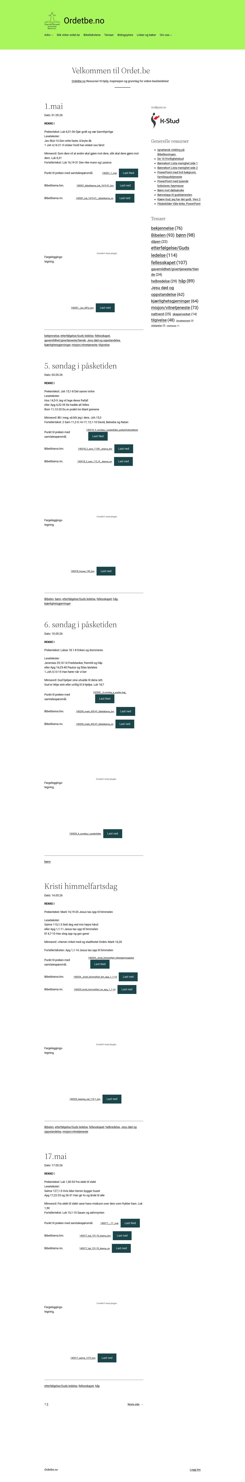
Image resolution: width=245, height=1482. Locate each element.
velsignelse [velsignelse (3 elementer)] (158, 325)
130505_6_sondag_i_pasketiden (85, 833)
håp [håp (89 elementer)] (187, 280)
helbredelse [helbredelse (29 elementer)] (164, 281)
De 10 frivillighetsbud (170, 158)
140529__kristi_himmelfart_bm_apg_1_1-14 (95, 977)
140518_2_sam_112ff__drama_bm (95, 449)
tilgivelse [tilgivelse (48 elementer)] (163, 320)
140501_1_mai (109, 173)
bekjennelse (51, 335)
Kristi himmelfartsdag (80, 886)
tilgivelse (104, 344)
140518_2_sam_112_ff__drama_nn (94, 461)
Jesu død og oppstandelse (103, 340)
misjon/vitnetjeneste (84, 344)
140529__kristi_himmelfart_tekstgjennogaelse (111, 958)
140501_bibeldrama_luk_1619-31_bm (95, 185)
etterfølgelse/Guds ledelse (76, 335)
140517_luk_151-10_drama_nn (94, 1248)
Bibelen (49, 599)
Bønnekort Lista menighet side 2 (177, 167)
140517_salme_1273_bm (82, 1358)
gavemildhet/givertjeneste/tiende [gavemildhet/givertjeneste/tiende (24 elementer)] (175, 272)
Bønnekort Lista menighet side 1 (177, 163)
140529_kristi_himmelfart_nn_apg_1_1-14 (94, 989)
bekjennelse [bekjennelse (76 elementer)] (166, 228)
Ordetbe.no (84, 20)
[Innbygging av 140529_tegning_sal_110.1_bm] (106, 1044)
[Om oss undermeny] (171, 35)
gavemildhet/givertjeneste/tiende (65, 340)
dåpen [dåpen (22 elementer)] (159, 241)
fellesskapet (102, 335)
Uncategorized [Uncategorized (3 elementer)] (184, 320)
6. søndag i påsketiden (80, 624)
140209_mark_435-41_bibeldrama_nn (94, 724)
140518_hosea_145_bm (83, 571)
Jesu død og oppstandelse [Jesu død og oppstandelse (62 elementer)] (167, 291)
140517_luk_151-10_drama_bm (95, 1236)
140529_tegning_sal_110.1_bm (85, 1099)
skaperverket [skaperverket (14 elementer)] (184, 314)
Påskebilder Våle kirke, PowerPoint (178, 203)
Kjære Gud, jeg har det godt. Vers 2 (178, 199)
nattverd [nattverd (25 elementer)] (161, 314)
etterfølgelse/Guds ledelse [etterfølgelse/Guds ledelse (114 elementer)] (170, 252)
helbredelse (112, 1127)
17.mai (55, 1156)
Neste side (135, 1404)
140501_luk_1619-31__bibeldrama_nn (94, 198)
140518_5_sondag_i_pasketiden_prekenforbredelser (112, 430)
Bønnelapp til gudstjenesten (174, 194)
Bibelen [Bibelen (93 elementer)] (163, 235)
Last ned (125, 185)
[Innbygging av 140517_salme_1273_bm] (106, 1303)
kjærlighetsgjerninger (57, 344)
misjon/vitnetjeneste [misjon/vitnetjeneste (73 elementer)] (174, 307)
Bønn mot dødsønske (170, 190)
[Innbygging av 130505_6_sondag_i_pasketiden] (106, 779)
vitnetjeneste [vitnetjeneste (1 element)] (173, 325)
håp (115, 599)
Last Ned (128, 173)
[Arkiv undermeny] (52, 35)
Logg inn (195, 1469)
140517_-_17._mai (109, 1223)
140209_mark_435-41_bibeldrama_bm (95, 711)
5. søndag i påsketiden (80, 365)
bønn (58, 599)
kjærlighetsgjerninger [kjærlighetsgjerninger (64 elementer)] (174, 301)
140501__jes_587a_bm (82, 308)
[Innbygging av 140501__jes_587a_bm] (107, 253)
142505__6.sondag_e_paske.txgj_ (109, 692)
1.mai (53, 106)
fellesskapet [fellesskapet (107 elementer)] (169, 262)
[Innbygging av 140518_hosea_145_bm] (107, 516)
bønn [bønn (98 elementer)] (185, 235)
